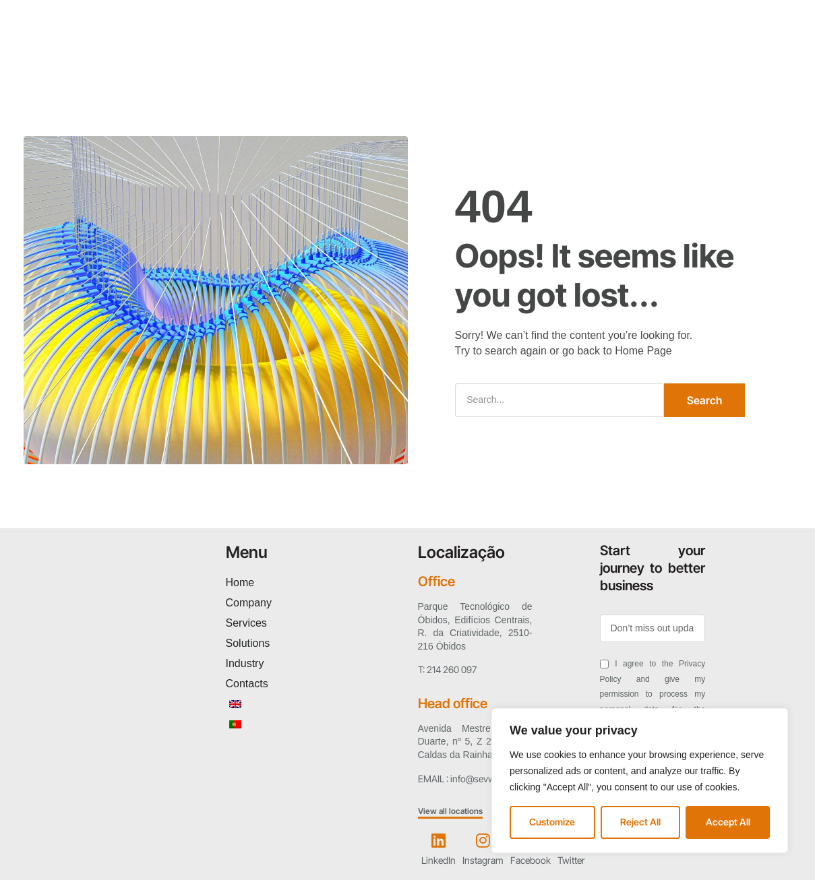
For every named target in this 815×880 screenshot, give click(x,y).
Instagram (483, 859)
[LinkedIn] (438, 839)
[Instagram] (483, 839)
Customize (552, 821)
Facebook (530, 859)
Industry (428, 45)
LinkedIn (438, 859)
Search (704, 399)
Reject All (640, 821)
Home (166, 45)
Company (227, 45)
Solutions (362, 45)
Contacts (493, 45)
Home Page (643, 350)
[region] (639, 780)
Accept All (728, 821)
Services (294, 45)
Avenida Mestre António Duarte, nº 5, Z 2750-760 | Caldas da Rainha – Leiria (475, 740)
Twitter (571, 859)
